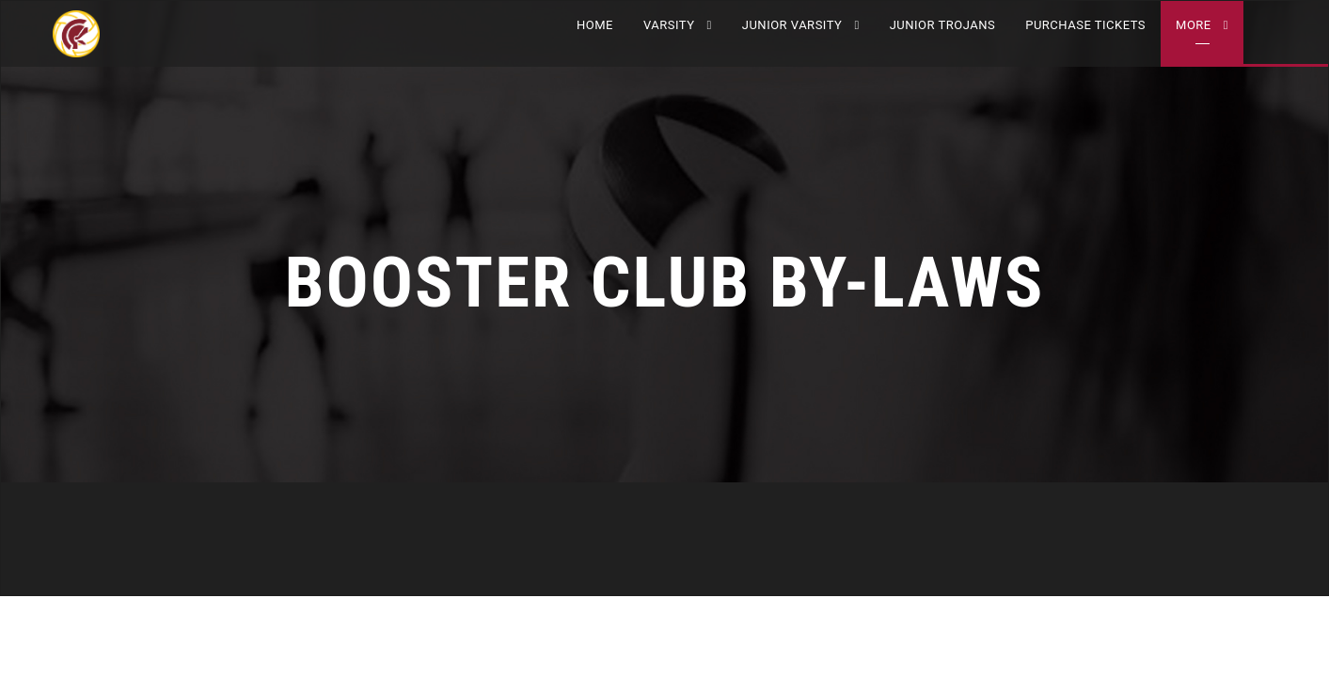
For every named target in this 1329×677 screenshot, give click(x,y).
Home (595, 25)
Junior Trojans (943, 25)
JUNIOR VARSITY (792, 25)
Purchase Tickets (1085, 25)
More (1193, 25)
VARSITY (669, 25)
